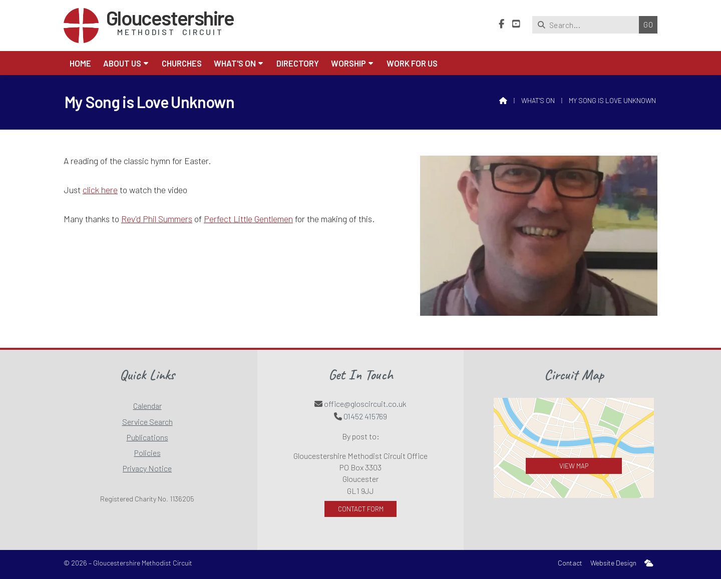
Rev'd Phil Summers (156, 218)
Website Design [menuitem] (613, 562)
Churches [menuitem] (182, 63)
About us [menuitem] (122, 63)
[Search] (588, 25)
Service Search (147, 421)
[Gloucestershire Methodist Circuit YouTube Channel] (516, 24)
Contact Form (361, 508)
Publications (147, 437)
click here (100, 189)
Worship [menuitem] (348, 63)
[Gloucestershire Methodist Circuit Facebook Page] (501, 24)
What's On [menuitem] (235, 63)
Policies (147, 452)
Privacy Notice (147, 468)
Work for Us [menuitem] (412, 63)
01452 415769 (365, 416)
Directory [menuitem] (297, 63)
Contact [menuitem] (570, 562)
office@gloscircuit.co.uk (365, 403)
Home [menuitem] (80, 63)
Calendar (147, 405)
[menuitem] (648, 563)
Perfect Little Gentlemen (248, 218)
